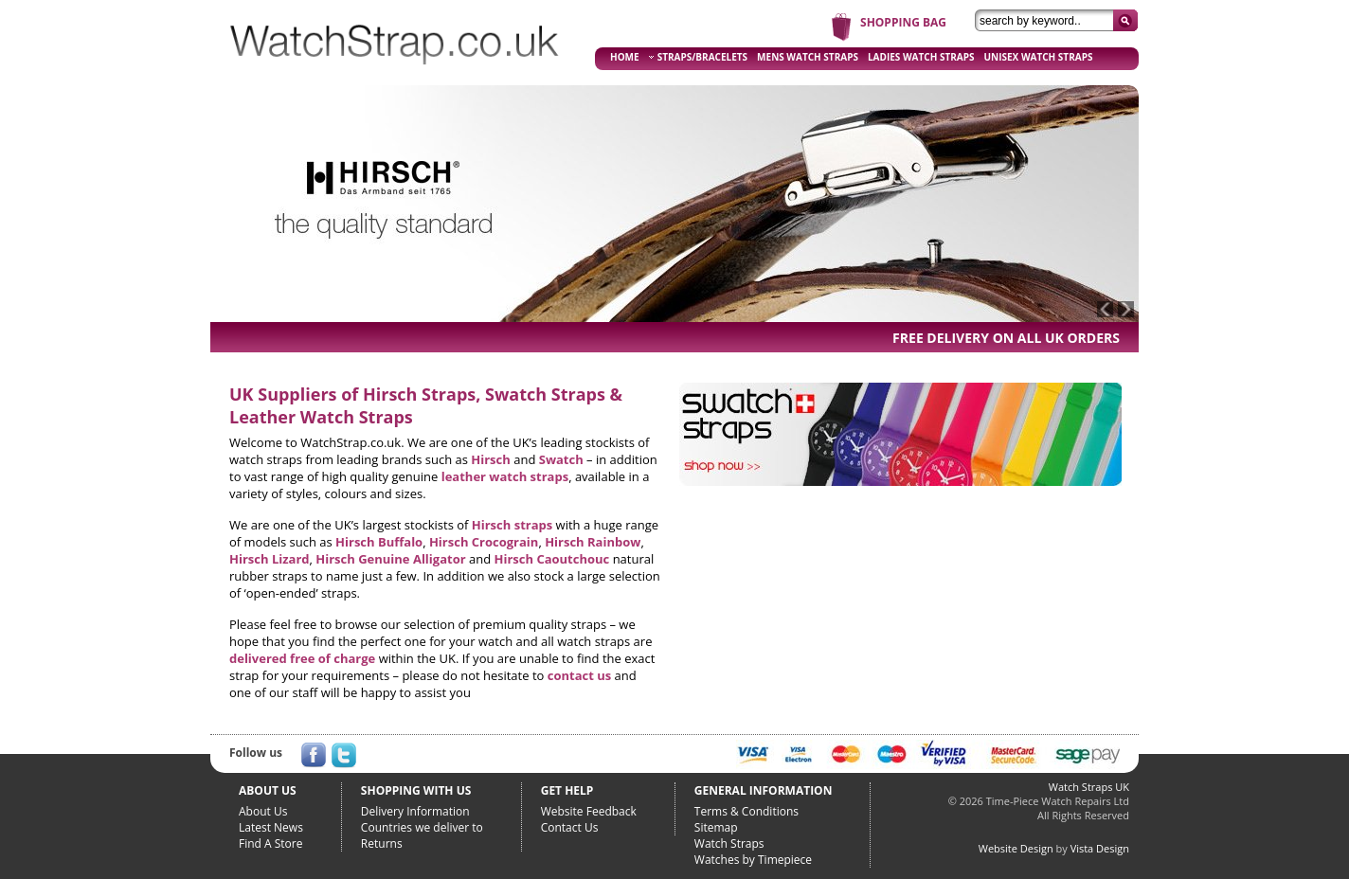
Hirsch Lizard (269, 558)
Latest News (271, 827)
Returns (382, 843)
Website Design (1016, 848)
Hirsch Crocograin (483, 541)
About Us (263, 811)
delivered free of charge (302, 658)
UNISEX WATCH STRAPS (1038, 56)
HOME (624, 56)
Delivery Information (415, 811)
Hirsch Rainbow (592, 541)
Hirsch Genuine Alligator (390, 558)
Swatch (561, 459)
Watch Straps (729, 843)
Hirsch (491, 459)
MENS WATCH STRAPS (807, 56)
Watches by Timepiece (753, 860)
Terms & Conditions (746, 811)
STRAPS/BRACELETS (698, 56)
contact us (579, 675)
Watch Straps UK (1089, 787)
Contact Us (570, 827)
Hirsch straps (512, 524)
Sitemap (716, 827)
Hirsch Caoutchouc (552, 558)
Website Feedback (589, 811)
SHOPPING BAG (903, 22)
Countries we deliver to (422, 827)
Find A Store (270, 843)
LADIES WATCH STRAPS (921, 56)
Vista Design (1099, 848)
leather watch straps (504, 476)
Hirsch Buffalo (379, 541)
